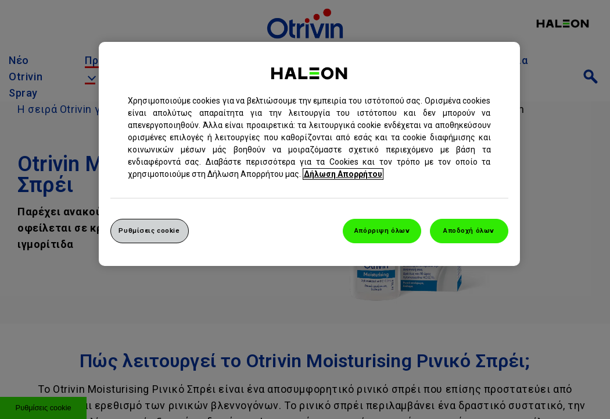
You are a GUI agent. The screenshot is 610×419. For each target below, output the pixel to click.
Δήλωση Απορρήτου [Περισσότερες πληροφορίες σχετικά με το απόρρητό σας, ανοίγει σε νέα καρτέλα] (343, 174)
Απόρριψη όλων (382, 230)
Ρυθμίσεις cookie (149, 230)
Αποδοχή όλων (468, 230)
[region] (309, 154)
